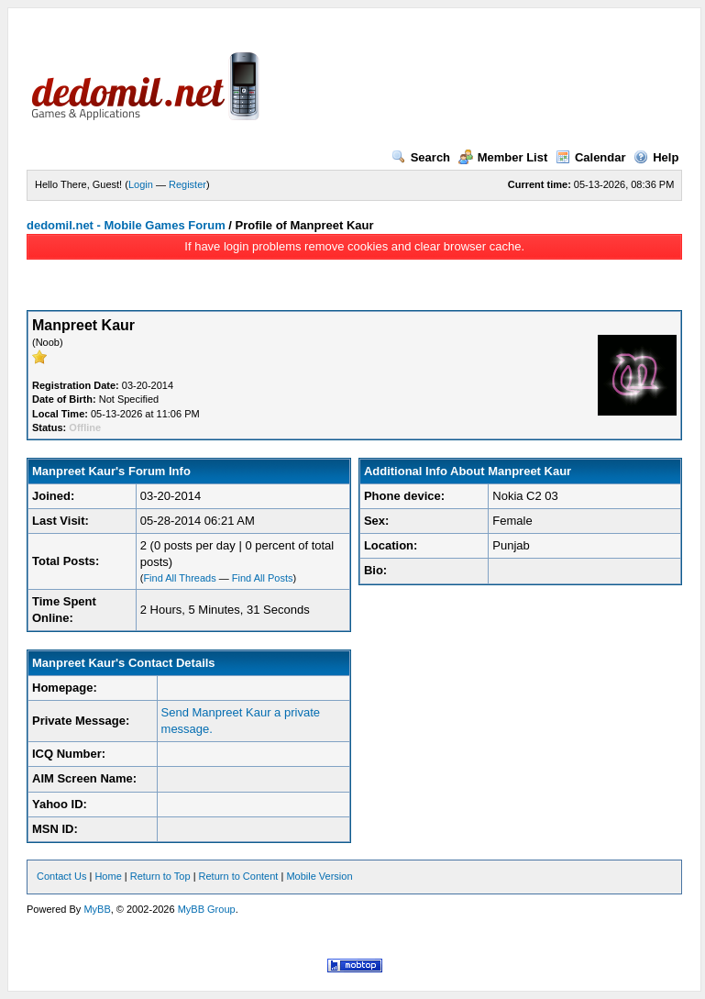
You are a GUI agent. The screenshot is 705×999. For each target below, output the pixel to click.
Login (140, 184)
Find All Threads (179, 577)
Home (107, 876)
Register (187, 184)
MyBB (96, 909)
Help (655, 157)
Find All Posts (262, 577)
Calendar (591, 157)
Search (420, 157)
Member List (503, 157)
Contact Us (61, 876)
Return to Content (239, 876)
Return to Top (160, 876)
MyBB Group (207, 909)
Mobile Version (319, 876)
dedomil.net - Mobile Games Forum (126, 225)
